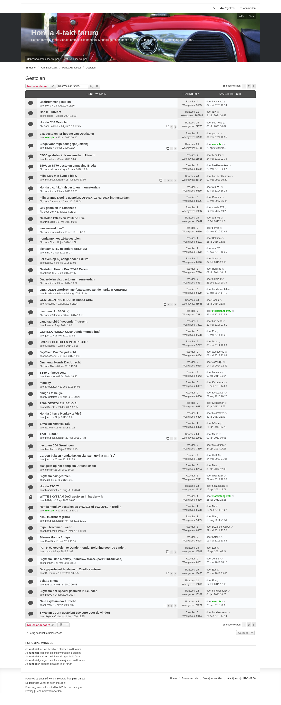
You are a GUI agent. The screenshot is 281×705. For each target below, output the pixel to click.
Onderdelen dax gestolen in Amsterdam (67, 279)
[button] (254, 86)
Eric (214, 331)
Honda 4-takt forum (65, 33)
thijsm (48, 469)
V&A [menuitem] (241, 16)
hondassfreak (219, 590)
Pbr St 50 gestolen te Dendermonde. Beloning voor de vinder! (83, 547)
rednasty (50, 584)
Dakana (216, 238)
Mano (215, 341)
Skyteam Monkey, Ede (55, 423)
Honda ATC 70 (50, 486)
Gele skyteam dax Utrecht (58, 601)
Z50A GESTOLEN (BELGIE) (59, 403)
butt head (217, 122)
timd (52, 191)
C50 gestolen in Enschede (58, 208)
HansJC (49, 273)
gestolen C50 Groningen (57, 445)
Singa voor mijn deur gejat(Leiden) (64, 144)
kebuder (49, 159)
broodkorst (51, 490)
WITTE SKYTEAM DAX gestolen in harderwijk (71, 496)
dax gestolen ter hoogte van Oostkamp (67, 133)
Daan (215, 465)
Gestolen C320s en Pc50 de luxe (62, 218)
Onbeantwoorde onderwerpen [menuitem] (43, 59)
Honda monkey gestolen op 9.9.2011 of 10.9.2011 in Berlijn (80, 506)
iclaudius (50, 222)
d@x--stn (50, 407)
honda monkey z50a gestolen (60, 238)
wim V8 (216, 187)
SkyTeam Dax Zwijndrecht (58, 352)
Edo (214, 547)
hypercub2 (218, 101)
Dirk (52, 242)
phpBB (42, 678)
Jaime (48, 480)
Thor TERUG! (49, 434)
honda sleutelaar (54, 293)
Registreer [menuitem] (227, 8)
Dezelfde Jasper (221, 526)
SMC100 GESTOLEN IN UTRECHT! (64, 342)
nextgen (77, 687)
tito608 (215, 455)
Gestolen (35, 78)
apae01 (49, 262)
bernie (215, 227)
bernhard (50, 449)
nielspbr (50, 137)
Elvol (48, 605)
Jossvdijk (217, 362)
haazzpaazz (218, 485)
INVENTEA (65, 687)
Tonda (215, 300)
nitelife (48, 147)
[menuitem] (29, 691)
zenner (49, 563)
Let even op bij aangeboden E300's (64, 259)
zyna (47, 551)
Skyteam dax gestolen (55, 476)
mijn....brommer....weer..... (57, 527)
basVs (48, 594)
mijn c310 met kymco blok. (58, 175)
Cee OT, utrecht (50, 112)
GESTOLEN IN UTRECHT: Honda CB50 (66, 300)
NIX (214, 111)
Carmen (54, 201)
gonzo (215, 133)
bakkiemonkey (57, 169)
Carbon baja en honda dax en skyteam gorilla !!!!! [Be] (77, 455)
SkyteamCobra (53, 616)
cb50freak (217, 475)
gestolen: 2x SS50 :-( (54, 311)
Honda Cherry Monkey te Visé (60, 413)
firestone (50, 376)
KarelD (49, 541)
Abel (52, 366)
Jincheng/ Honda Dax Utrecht (60, 362)
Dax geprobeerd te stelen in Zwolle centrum (70, 569)
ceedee (49, 115)
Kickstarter (51, 386)
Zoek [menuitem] (251, 16)
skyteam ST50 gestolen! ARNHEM (63, 248)
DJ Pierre (50, 573)
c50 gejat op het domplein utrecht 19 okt (68, 465)
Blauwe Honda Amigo (55, 537)
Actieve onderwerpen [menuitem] (76, 59)
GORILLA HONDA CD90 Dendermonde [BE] (70, 331)
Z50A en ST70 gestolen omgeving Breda (68, 165)
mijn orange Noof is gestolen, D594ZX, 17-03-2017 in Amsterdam (84, 197)
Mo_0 (48, 105)
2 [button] (249, 86)
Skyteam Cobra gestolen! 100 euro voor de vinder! (75, 612)
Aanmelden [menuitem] (247, 8)
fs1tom (49, 427)
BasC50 (54, 126)
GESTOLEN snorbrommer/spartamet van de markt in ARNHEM (83, 289)
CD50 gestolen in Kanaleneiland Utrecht (68, 155)
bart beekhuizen (54, 179)
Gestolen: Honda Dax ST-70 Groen (64, 269)
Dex (52, 211)
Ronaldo (216, 268)
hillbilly (48, 500)
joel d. (48, 335)
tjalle (47, 252)
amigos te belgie (51, 393)
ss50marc (55, 315)
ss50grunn (218, 445)
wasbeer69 (51, 356)
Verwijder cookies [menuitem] (212, 678)
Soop (215, 258)
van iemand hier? (52, 228)
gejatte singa (49, 580)
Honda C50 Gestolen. (54, 122)
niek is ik (216, 279)
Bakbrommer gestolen (55, 101)
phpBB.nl (60, 682)
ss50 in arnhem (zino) (55, 517)
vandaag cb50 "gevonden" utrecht (64, 321)
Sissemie (50, 303)
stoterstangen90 (221, 310)
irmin (48, 325)
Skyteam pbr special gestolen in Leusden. (69, 591)
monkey (45, 382)
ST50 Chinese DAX (53, 372)
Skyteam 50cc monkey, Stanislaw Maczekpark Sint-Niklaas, (81, 559)
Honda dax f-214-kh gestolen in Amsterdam (70, 187)
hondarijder (56, 232)
